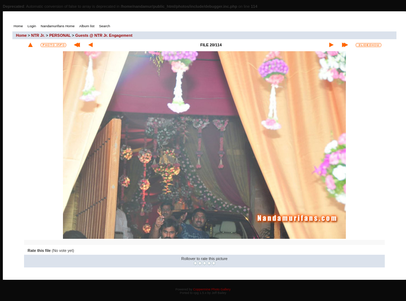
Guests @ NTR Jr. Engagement (104, 35)
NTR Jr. (38, 35)
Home (21, 35)
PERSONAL (60, 35)
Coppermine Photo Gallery (212, 289)
